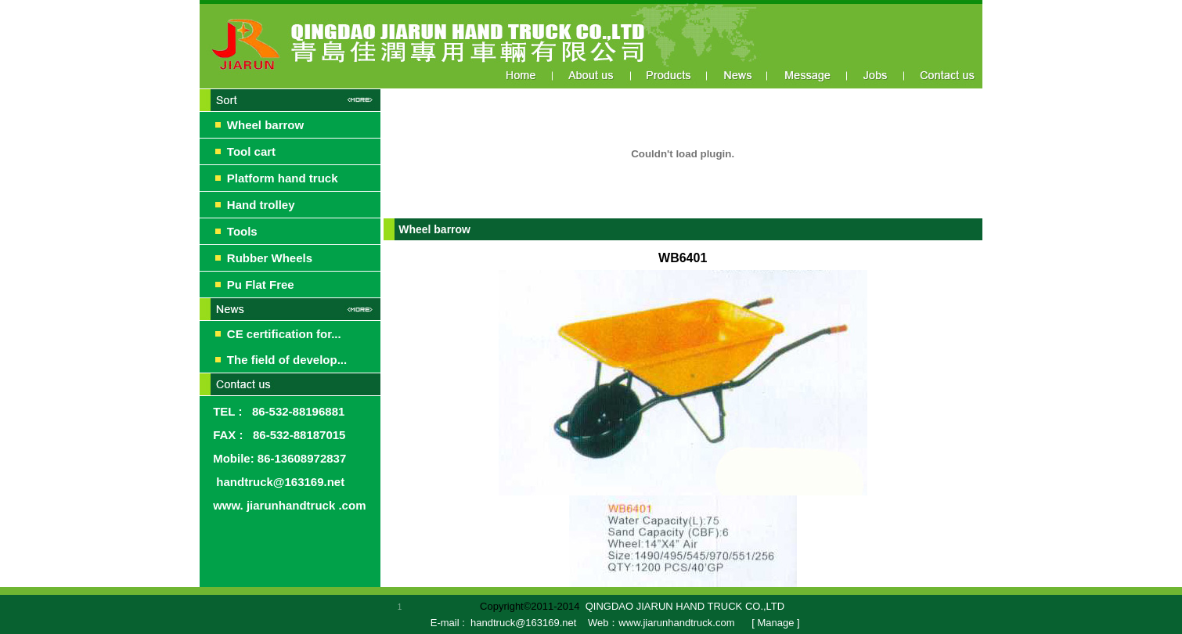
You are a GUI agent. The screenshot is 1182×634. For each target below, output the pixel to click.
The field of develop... (287, 359)
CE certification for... (284, 333)
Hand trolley (261, 204)
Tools (242, 231)
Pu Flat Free (260, 284)
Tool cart (251, 151)
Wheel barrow (265, 124)
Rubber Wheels (269, 258)
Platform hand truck (282, 178)
